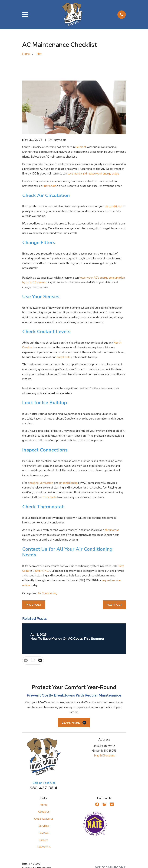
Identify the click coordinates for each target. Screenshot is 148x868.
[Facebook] (97, 804)
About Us (43, 812)
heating (34, 483)
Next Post (114, 605)
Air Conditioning (47, 593)
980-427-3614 (43, 787)
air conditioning (68, 483)
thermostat (112, 530)
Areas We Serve (43, 819)
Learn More (74, 722)
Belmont (80, 147)
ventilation (46, 483)
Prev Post (34, 605)
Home (43, 805)
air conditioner (113, 206)
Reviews (44, 833)
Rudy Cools (49, 186)
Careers (43, 840)
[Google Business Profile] (104, 804)
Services (44, 826)
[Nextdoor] (112, 804)
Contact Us (43, 847)
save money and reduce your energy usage (93, 173)
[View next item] (40, 660)
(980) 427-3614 (88, 580)
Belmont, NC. (41, 571)
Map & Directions (104, 755)
